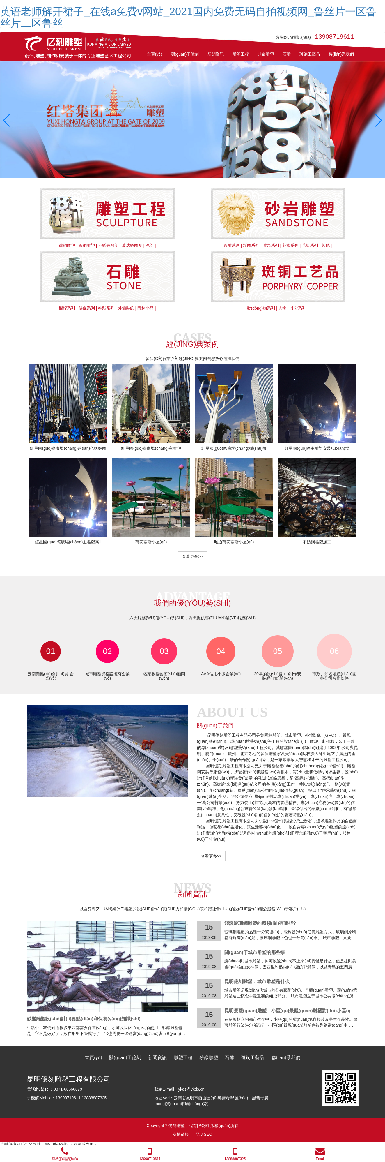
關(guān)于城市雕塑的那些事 (254, 952)
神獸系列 (106, 308)
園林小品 (145, 308)
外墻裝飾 (126, 308)
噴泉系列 (271, 245)
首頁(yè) (93, 1057)
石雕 (229, 1057)
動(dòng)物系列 (261, 308)
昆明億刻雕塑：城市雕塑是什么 (257, 981)
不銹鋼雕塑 (108, 245)
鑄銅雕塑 (67, 245)
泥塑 (150, 245)
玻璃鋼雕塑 (132, 245)
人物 (282, 308)
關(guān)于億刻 (125, 1057)
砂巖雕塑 (208, 1057)
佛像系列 (87, 308)
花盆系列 (290, 245)
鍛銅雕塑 (87, 245)
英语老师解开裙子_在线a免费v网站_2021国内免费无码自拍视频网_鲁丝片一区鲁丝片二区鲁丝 (188, 17)
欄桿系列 (67, 308)
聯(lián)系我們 (285, 1057)
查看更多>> (192, 556)
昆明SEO (204, 1134)
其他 (326, 245)
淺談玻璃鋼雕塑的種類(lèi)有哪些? (260, 923)
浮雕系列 (251, 245)
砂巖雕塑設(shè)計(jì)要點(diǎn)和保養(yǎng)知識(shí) (84, 1018)
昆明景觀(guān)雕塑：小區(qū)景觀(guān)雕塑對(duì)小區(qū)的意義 (296, 1010)
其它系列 (298, 308)
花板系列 (310, 245)
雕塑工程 (183, 1057)
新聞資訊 (157, 1057)
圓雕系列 (231, 245)
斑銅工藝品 (252, 1057)
